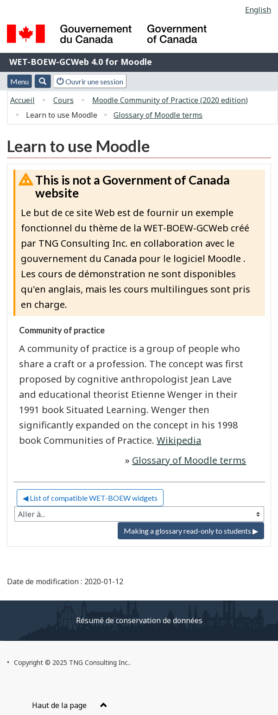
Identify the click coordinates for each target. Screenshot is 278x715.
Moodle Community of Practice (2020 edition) (170, 100)
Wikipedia (179, 440)
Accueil (22, 100)
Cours (63, 100)
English (258, 10)
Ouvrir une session (90, 81)
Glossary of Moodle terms (158, 115)
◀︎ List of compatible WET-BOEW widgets (90, 497)
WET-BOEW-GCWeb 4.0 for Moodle (80, 61)
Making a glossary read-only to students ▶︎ (191, 530)
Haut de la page (69, 705)
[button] (42, 81)
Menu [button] (19, 81)
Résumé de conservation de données (139, 620)
